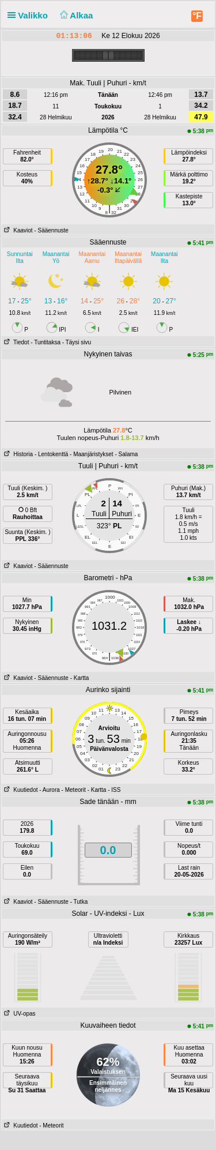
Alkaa (75, 15)
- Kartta (79, 678)
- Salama (126, 454)
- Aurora (49, 790)
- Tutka (79, 902)
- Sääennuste (51, 230)
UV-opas (19, 1013)
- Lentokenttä (51, 454)
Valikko (29, 15)
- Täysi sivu (76, 342)
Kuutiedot (20, 790)
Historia (17, 454)
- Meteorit (74, 790)
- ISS (114, 790)
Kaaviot (17, 230)
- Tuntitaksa (45, 342)
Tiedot (15, 342)
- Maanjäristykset (91, 454)
